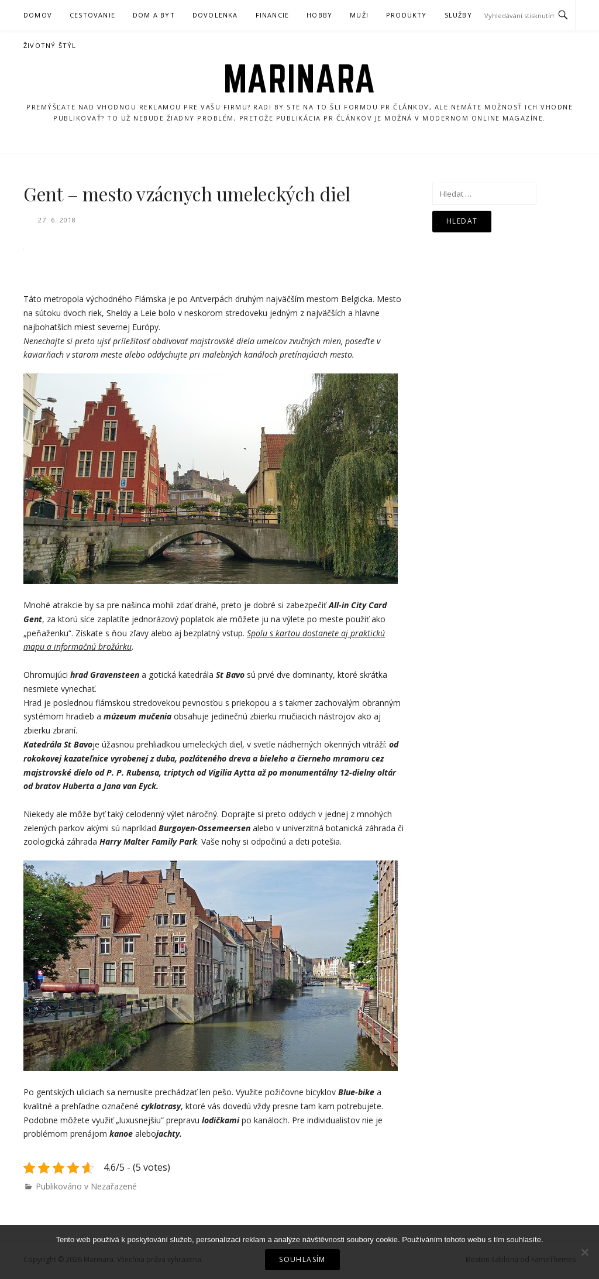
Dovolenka (215, 15)
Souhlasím (302, 1259)
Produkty (406, 15)
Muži (359, 15)
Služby (458, 15)
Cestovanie (92, 15)
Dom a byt (154, 15)
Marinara (299, 78)
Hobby (319, 15)
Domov (37, 15)
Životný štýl (49, 45)
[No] (584, 1252)
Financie (273, 15)
